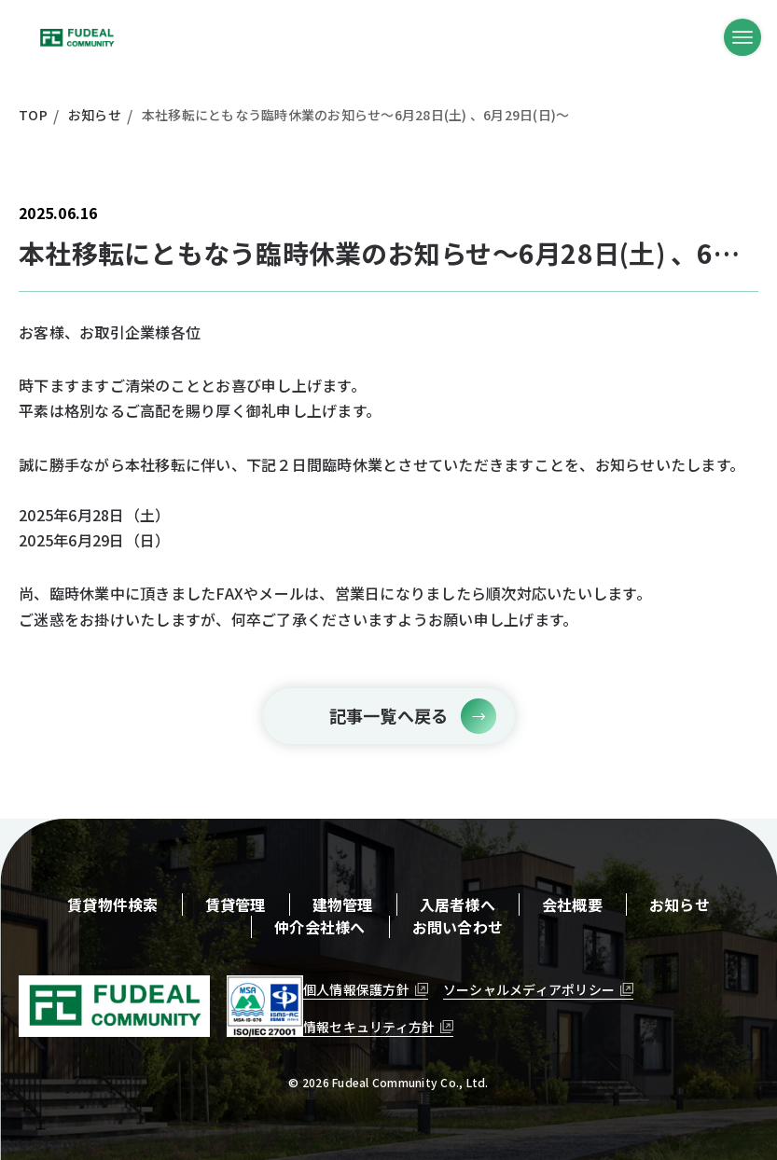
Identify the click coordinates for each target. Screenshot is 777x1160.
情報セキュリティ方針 (369, 1026)
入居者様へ (457, 904)
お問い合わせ (458, 927)
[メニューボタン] (742, 37)
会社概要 (572, 904)
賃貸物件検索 (113, 904)
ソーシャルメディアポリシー (529, 989)
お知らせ (679, 904)
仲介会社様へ (320, 927)
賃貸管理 (235, 904)
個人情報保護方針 (356, 989)
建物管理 (342, 904)
